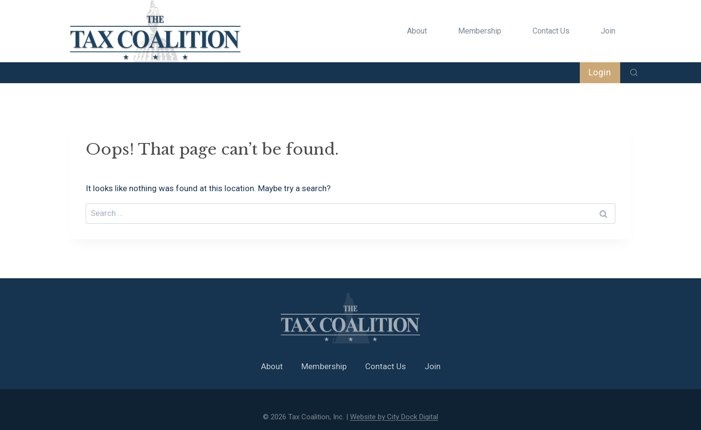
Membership (479, 31)
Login (600, 72)
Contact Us (551, 31)
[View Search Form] (634, 73)
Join (608, 31)
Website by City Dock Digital (394, 416)
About (417, 31)
